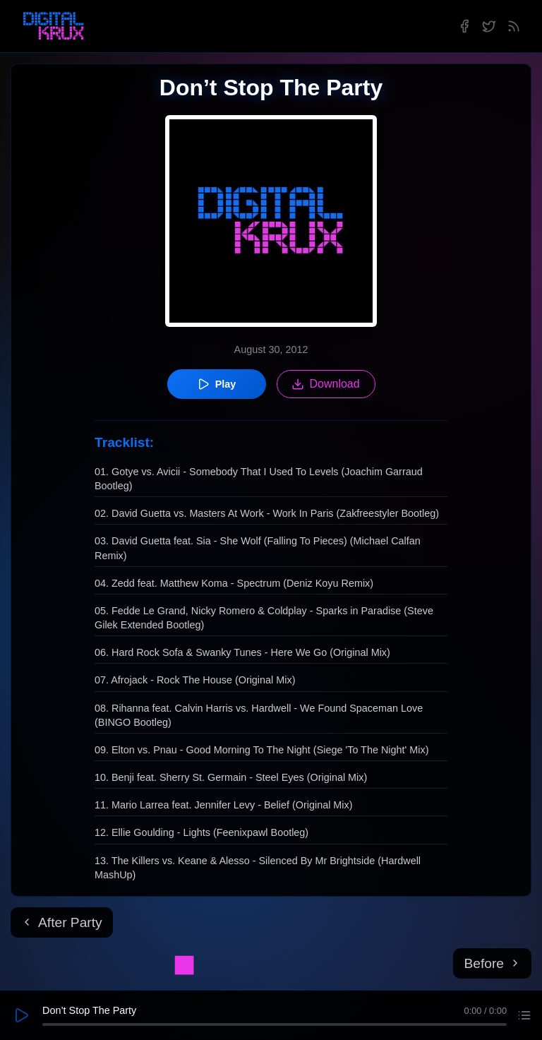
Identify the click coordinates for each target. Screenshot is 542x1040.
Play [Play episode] (216, 384)
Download (325, 384)
